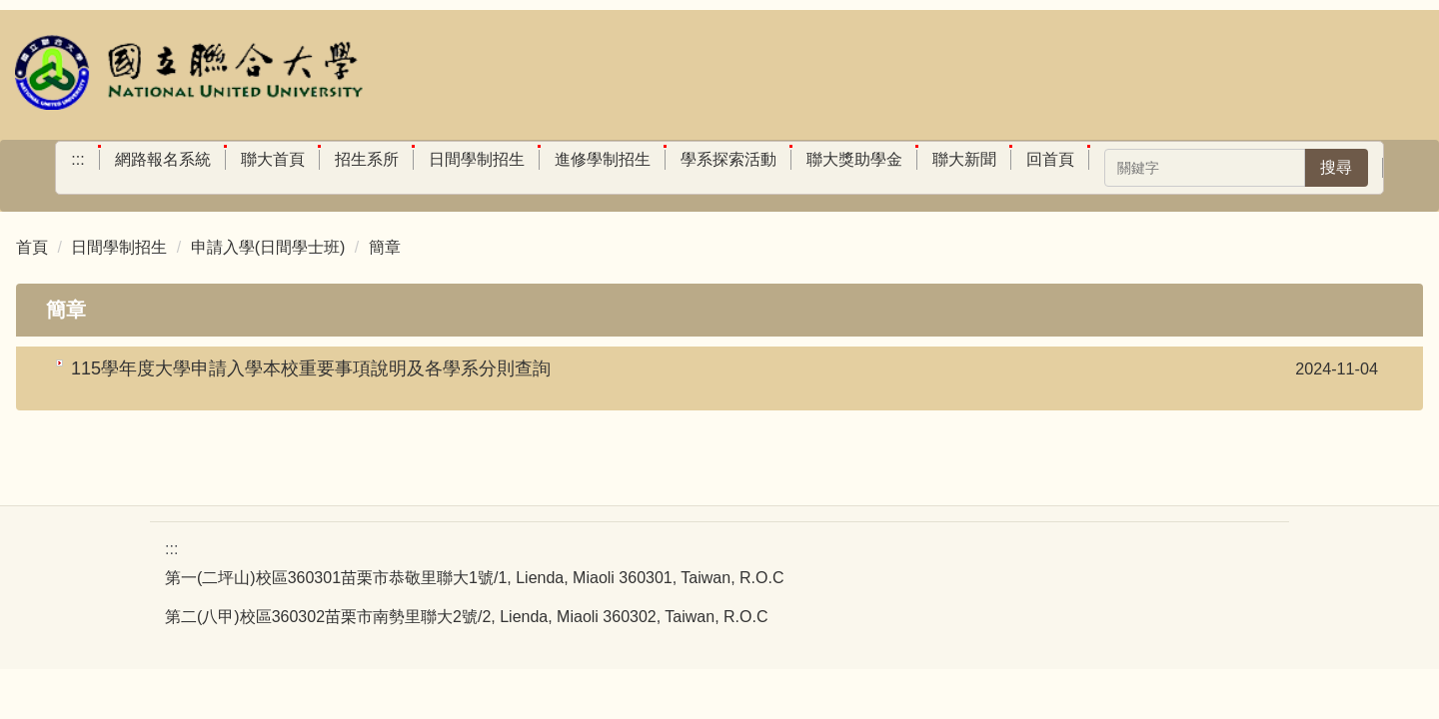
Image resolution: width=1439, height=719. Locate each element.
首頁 (32, 247)
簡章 (385, 247)
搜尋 (1336, 167)
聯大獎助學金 (854, 159)
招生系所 (367, 159)
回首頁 (1050, 159)
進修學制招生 (603, 159)
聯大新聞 (964, 159)
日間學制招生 (477, 159)
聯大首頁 (273, 159)
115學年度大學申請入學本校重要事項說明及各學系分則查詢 (311, 368)
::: (77, 159)
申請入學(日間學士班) (268, 247)
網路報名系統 (163, 159)
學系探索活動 (728, 159)
